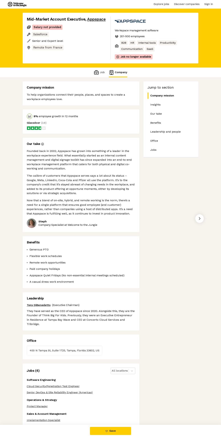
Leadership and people (165, 131)
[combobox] (112, 371)
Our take (156, 113)
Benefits (155, 122)
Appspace (96, 19)
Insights (155, 104)
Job (99, 72)
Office (154, 140)
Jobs (153, 149)
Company (118, 72)
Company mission (161, 96)
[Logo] (17, 4)
